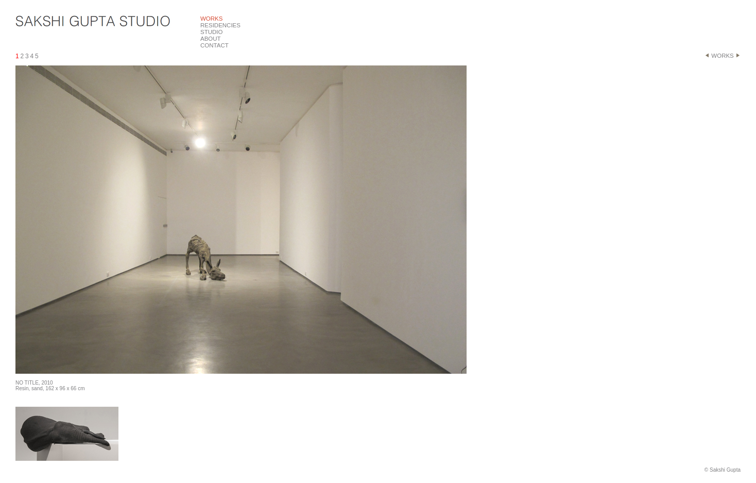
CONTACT (214, 45)
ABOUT (210, 39)
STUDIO (211, 32)
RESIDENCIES (220, 25)
